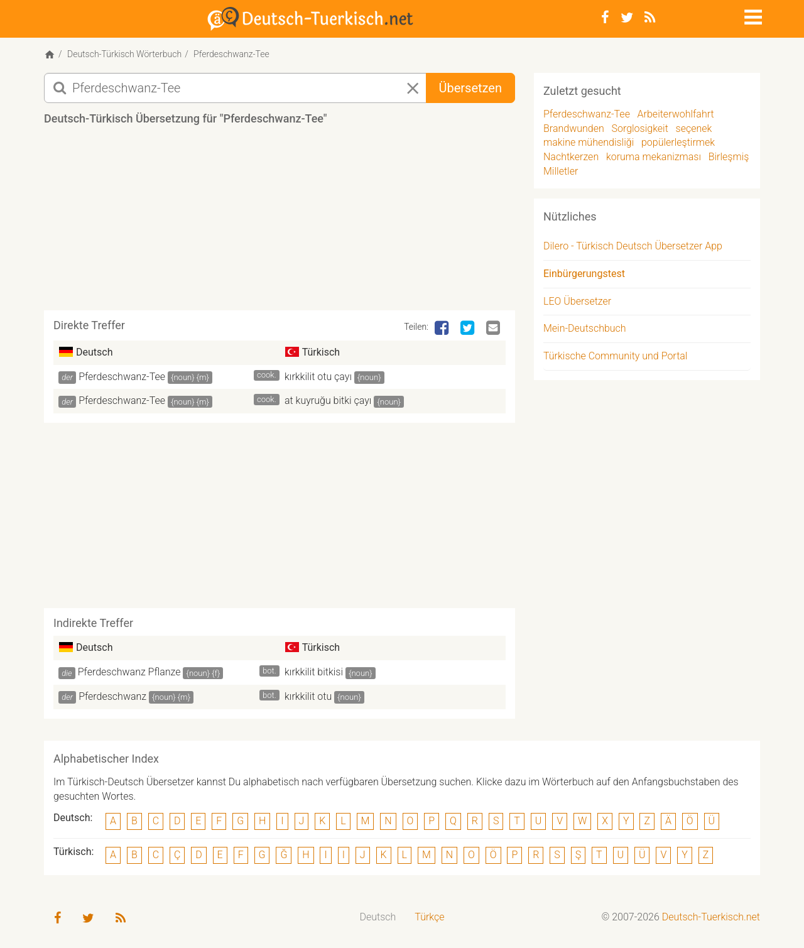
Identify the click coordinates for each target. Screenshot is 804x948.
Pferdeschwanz (112, 696)
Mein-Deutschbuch (584, 328)
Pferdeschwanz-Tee (122, 377)
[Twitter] (627, 17)
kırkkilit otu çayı (318, 377)
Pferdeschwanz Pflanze (129, 672)
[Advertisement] (279, 222)
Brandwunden (573, 128)
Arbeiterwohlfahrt (676, 114)
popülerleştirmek (678, 142)
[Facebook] (605, 17)
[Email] (494, 328)
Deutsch (378, 917)
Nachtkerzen (571, 157)
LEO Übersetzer (577, 301)
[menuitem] (378, 917)
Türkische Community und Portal (615, 356)
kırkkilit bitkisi (314, 672)
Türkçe (429, 917)
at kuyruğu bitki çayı (328, 400)
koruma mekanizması (653, 157)
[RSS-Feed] (650, 17)
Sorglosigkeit (639, 128)
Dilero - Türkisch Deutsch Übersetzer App (632, 246)
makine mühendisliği (588, 142)
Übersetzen (470, 87)
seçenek (694, 128)
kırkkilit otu (308, 696)
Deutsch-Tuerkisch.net (711, 917)
